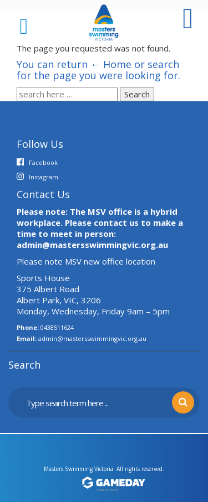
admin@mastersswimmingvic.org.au (92, 338)
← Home (110, 64)
